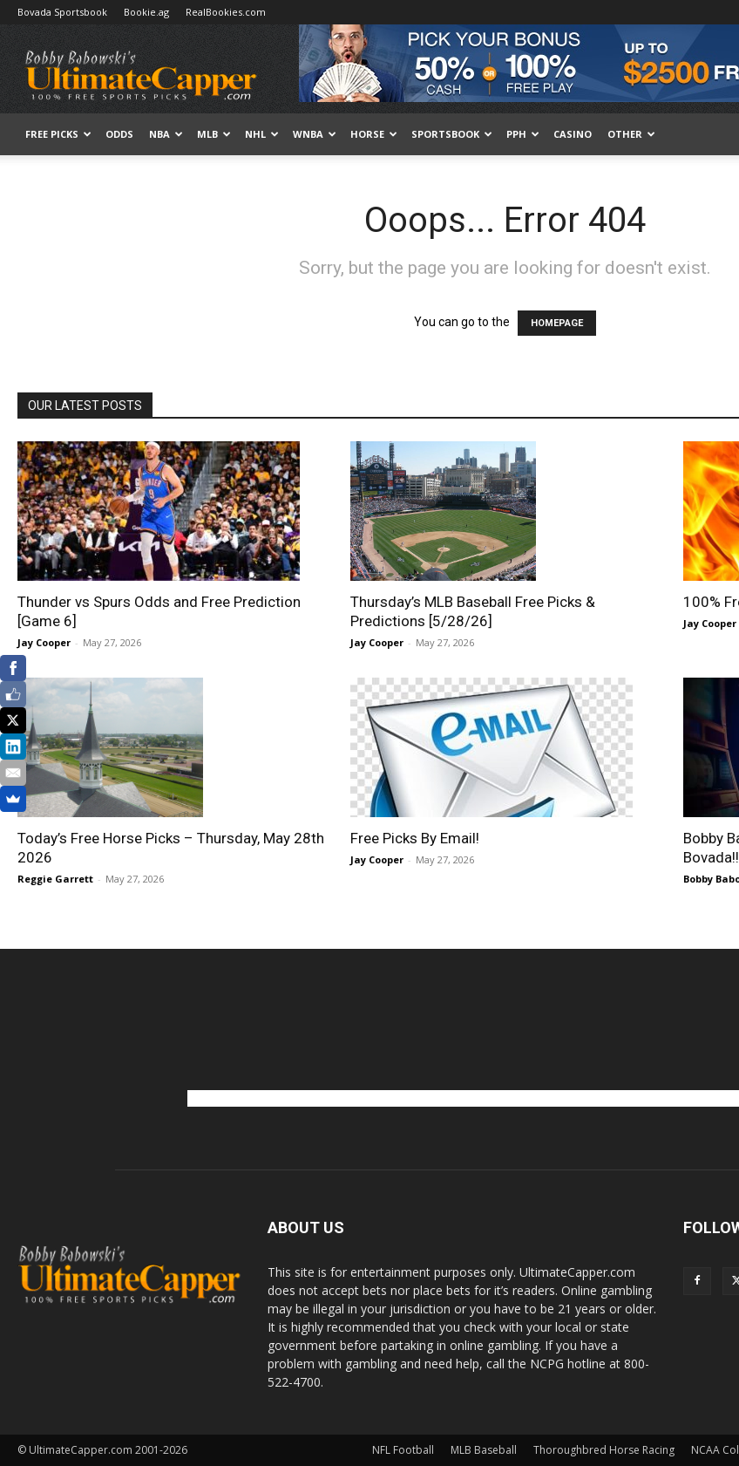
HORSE (373, 133)
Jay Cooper (44, 642)
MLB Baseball (484, 1449)
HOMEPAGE (557, 323)
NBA (166, 133)
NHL (262, 133)
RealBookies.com (226, 11)
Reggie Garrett (55, 878)
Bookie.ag (146, 11)
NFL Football (403, 1449)
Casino (572, 133)
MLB (214, 133)
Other (631, 133)
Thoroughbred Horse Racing (604, 1449)
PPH (522, 133)
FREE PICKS (58, 133)
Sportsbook (451, 133)
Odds (119, 133)
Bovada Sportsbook (62, 11)
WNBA (314, 133)
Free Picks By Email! (414, 838)
